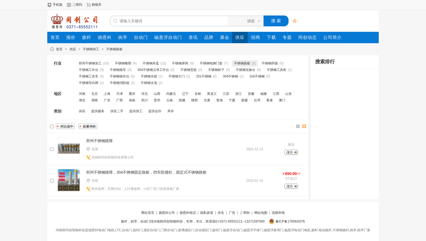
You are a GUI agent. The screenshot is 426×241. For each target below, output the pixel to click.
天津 (119, 94)
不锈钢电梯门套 (211, 63)
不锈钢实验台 (245, 70)
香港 (269, 100)
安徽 (251, 94)
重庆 (132, 94)
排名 (221, 213)
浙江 (238, 94)
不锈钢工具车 (88, 76)
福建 (263, 94)
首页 (59, 49)
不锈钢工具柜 (276, 70)
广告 (232, 213)
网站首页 (147, 213)
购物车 (97, 5)
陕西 (194, 100)
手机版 (57, 5)
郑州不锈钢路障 (99, 141)
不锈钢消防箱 (119, 83)
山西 (157, 94)
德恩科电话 (188, 213)
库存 (170, 111)
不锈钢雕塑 (123, 63)
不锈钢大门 (176, 76)
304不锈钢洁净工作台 (153, 70)
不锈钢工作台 (88, 70)
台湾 (257, 100)
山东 (288, 94)
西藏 (182, 100)
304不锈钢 (230, 76)
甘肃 (207, 100)
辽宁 (185, 94)
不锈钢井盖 (151, 63)
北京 (94, 94)
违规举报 (278, 213)
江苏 (226, 94)
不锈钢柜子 (216, 70)
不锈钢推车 (118, 70)
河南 (82, 94)
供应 (73, 49)
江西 (276, 94)
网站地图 (260, 213)
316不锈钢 (257, 76)
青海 (219, 100)
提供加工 (135, 111)
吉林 (198, 94)
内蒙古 (171, 94)
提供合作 (154, 111)
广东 (107, 100)
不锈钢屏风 (180, 63)
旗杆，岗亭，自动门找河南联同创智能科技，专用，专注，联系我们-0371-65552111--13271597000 (193, 221)
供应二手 (116, 111)
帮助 (246, 213)
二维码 (77, 5)
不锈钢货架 (188, 70)
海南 (132, 100)
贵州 (157, 100)
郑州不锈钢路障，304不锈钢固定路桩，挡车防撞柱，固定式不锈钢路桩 (146, 172)
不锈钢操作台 (119, 76)
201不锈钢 (203, 76)
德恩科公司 (167, 213)
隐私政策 (206, 213)
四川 (144, 100)
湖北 (82, 100)
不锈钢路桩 (114, 49)
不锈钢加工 (91, 49)
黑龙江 (212, 94)
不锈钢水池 (149, 83)
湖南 (94, 100)
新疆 (244, 100)
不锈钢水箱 (149, 76)
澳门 (282, 100)
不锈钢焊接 (270, 63)
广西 (119, 100)
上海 (107, 94)
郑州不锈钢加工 (90, 63)
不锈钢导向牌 (88, 83)
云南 (169, 100)
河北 (144, 94)
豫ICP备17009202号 (290, 221)
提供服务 (97, 111)
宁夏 (232, 100)
